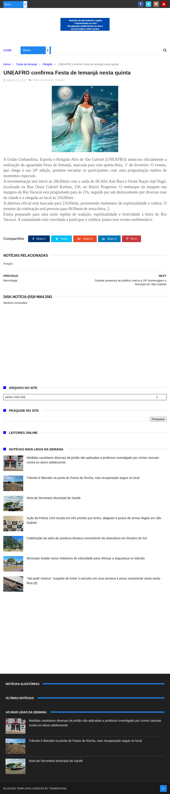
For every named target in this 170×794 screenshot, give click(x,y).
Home (7, 50)
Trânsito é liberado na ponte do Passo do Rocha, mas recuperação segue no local (83, 478)
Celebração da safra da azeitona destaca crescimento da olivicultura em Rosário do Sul (87, 538)
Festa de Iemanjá (26, 64)
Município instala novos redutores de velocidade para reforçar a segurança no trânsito (86, 558)
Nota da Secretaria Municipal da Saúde (54, 498)
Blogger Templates (17, 788)
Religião (47, 64)
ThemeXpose (57, 788)
